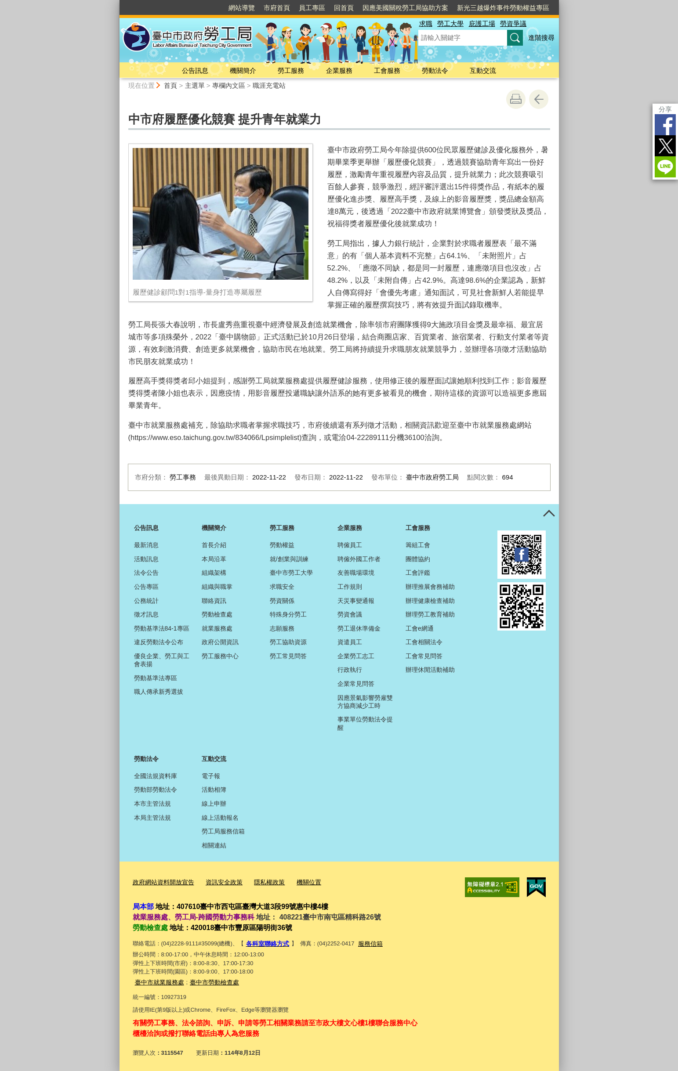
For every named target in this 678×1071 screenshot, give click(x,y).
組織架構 (214, 572)
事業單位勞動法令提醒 (365, 723)
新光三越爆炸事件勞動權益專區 (503, 7)
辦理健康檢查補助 (430, 600)
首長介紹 (214, 544)
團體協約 (418, 559)
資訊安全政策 (218, 881)
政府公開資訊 (220, 641)
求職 (425, 23)
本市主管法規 (152, 803)
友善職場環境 (355, 572)
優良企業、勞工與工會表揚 (161, 660)
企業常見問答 (355, 683)
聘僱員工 (349, 544)
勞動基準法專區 (155, 678)
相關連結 (214, 845)
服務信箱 (366, 941)
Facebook (665, 124)
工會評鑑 (418, 572)
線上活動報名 (220, 817)
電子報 (211, 775)
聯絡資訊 (214, 600)
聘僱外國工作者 (359, 559)
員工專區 (312, 7)
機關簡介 (243, 70)
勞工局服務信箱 (223, 831)
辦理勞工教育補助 (430, 614)
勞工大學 (450, 23)
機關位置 (298, 881)
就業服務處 (217, 628)
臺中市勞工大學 (291, 572)
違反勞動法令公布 (158, 641)
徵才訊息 (146, 614)
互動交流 (483, 70)
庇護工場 (482, 23)
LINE (665, 166)
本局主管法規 (152, 817)
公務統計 (146, 600)
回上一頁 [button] (538, 99)
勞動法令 (435, 70)
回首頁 (344, 7)
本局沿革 (214, 559)
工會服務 (387, 70)
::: (116, 3)
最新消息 (146, 544)
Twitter (665, 145)
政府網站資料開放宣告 (161, 881)
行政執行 (349, 669)
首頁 (170, 85)
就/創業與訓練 (289, 559)
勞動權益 (282, 544)
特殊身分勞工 (288, 614)
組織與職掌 (217, 586)
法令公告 (146, 572)
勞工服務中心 (220, 656)
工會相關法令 (424, 641)
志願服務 (282, 628)
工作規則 (349, 586)
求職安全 (282, 586)
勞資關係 (282, 600)
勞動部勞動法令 (155, 789)
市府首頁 (277, 7)
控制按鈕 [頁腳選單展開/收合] (549, 513)
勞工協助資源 (288, 641)
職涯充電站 (269, 85)
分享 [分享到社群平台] (665, 109)
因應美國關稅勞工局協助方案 (405, 7)
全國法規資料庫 (155, 775)
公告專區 (146, 586)
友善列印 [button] (516, 99)
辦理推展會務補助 (430, 586)
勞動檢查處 (217, 614)
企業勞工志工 (355, 656)
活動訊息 (146, 559)
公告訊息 (195, 70)
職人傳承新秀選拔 (158, 691)
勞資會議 (349, 614)
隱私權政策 (261, 881)
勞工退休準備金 (359, 628)
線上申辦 (214, 803)
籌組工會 (418, 544)
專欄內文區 (228, 85)
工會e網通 (420, 628)
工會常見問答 (424, 656)
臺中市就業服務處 (158, 979)
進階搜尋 (541, 37)
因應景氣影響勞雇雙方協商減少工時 (365, 701)
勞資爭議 (513, 23)
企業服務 (339, 70)
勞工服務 (291, 70)
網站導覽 (241, 7)
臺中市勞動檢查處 (209, 979)
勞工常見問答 (288, 656)
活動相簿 (214, 789)
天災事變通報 (355, 600)
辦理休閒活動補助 (430, 669)
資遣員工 (349, 641)
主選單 (195, 85)
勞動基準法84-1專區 (161, 628)
